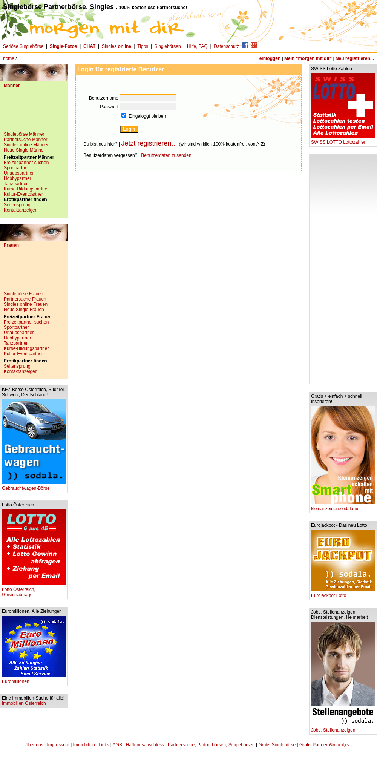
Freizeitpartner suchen (26, 162)
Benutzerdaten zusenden (166, 155)
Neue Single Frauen (24, 309)
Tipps (142, 46)
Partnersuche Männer (25, 139)
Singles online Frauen (26, 304)
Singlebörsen (168, 46)
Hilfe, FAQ (197, 46)
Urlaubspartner (19, 173)
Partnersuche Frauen (25, 299)
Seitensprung (17, 204)
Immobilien (84, 744)
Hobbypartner (17, 178)
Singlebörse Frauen (23, 293)
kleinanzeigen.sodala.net (343, 506)
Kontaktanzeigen (20, 210)
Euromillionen (34, 679)
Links (103, 744)
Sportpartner (16, 167)
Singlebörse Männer (24, 134)
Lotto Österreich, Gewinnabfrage (34, 590)
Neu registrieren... (355, 58)
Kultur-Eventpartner (23, 194)
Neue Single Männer (24, 150)
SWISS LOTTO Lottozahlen (343, 140)
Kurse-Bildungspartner (26, 189)
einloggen (270, 58)
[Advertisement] (34, 113)
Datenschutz (226, 46)
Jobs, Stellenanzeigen (343, 728)
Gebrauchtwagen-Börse (34, 486)
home (8, 58)
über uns (34, 744)
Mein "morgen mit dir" (308, 58)
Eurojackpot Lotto (343, 593)
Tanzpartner (16, 183)
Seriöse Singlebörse (23, 46)
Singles (117, 46)
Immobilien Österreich (24, 703)
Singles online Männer (26, 144)
